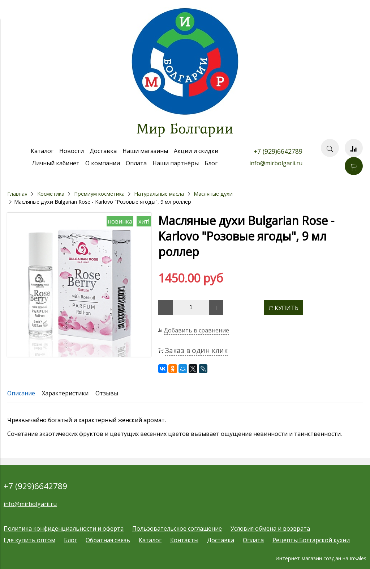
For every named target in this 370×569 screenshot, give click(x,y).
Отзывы (106, 393)
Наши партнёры (175, 163)
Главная (17, 193)
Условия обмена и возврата (270, 528)
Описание (21, 393)
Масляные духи (213, 193)
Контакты (184, 540)
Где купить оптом (29, 540)
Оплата (136, 163)
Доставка (103, 151)
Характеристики (65, 393)
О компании (102, 163)
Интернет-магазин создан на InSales (320, 558)
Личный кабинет (55, 163)
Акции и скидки (196, 151)
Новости (71, 151)
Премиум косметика (99, 193)
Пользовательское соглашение (177, 528)
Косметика (50, 193)
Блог (211, 163)
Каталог (42, 151)
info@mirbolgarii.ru (275, 163)
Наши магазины (145, 151)
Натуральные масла (159, 193)
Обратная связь (108, 540)
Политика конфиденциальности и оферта (64, 528)
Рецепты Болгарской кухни (311, 540)
